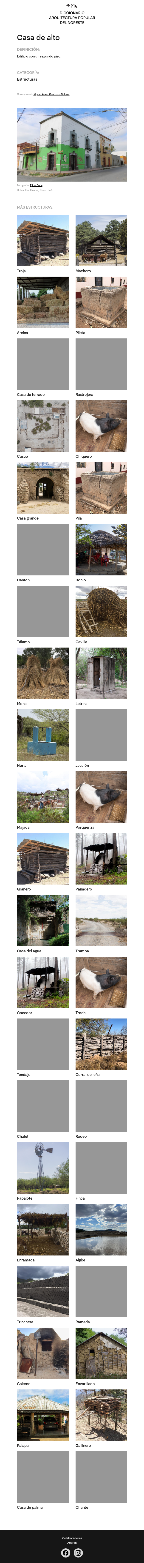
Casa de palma (30, 1507)
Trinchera (25, 1321)
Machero (83, 270)
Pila (79, 517)
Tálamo (23, 641)
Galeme (23, 1383)
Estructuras (27, 78)
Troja (21, 270)
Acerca (72, 1542)
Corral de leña (88, 1074)
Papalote (24, 1197)
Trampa (82, 950)
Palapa (23, 1445)
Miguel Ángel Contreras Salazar (52, 93)
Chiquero (84, 456)
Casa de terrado (31, 394)
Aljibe (80, 1259)
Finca (80, 1197)
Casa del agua (29, 950)
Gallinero (83, 1445)
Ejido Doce (36, 185)
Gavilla (81, 641)
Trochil (82, 1012)
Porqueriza (85, 827)
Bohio (81, 579)
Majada (23, 827)
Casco (22, 456)
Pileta (80, 332)
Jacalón (82, 765)
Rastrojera (84, 394)
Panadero (84, 888)
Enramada (26, 1259)
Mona (22, 703)
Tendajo (24, 1074)
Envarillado (85, 1383)
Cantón (23, 579)
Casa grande (28, 517)
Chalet (22, 1136)
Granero (24, 888)
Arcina (22, 332)
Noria (21, 765)
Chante (82, 1507)
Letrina (82, 703)
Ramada (83, 1321)
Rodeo (81, 1136)
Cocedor (24, 1012)
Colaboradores (72, 1538)
